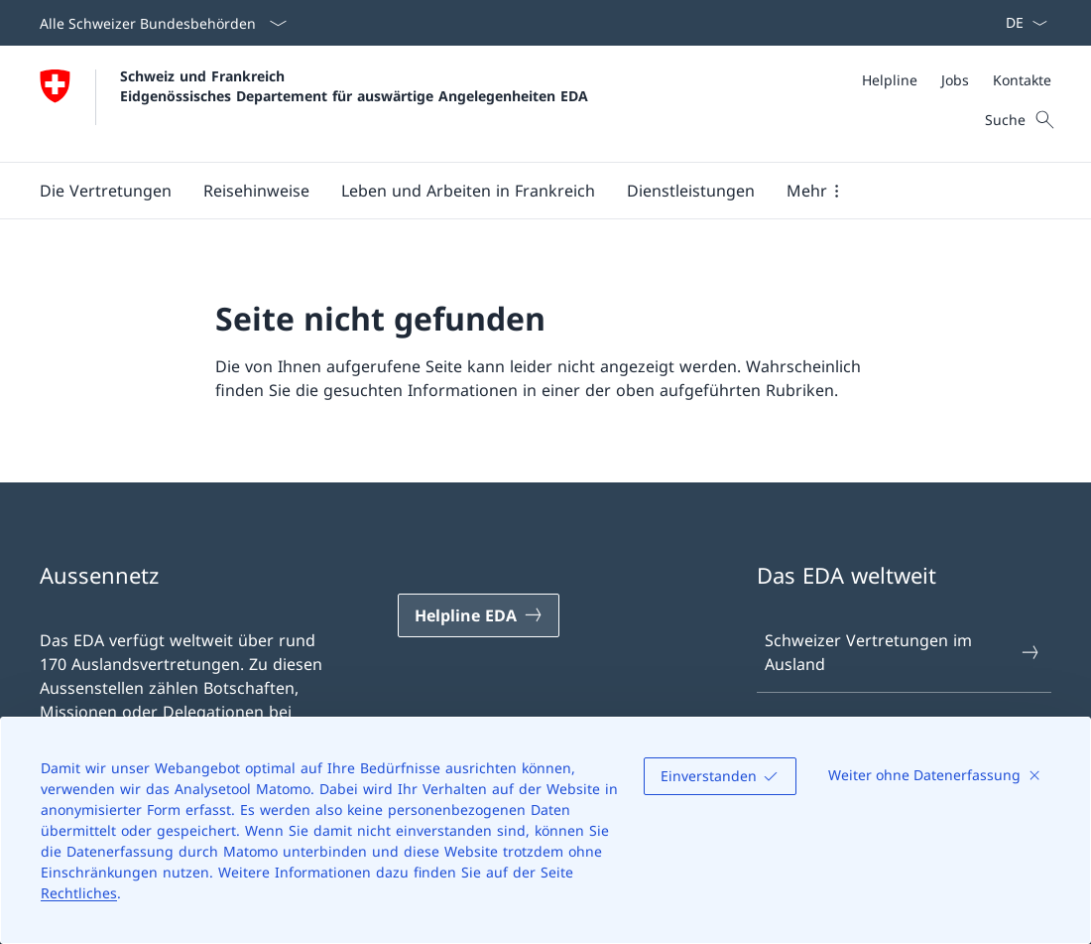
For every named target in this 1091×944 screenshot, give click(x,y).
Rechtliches (79, 892)
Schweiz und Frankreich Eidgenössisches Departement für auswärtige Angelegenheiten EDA (354, 85)
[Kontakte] (1022, 79)
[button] (105, 190)
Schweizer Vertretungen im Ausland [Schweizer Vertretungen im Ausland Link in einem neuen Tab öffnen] (903, 652)
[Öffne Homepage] (314, 103)
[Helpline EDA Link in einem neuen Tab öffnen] (478, 615)
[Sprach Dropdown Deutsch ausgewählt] (1020, 23)
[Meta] (956, 79)
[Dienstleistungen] (691, 190)
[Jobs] (955, 79)
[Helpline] (889, 79)
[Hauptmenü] (529, 190)
